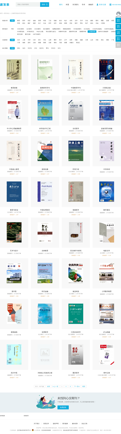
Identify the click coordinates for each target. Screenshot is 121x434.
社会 (44, 23)
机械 (55, 20)
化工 (39, 23)
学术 (83, 4)
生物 (60, 23)
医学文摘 (19, 34)
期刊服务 (65, 423)
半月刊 (30, 48)
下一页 (76, 386)
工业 (50, 20)
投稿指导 (26, 415)
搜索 (43, 4)
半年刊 (53, 48)
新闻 (65, 23)
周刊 (18, 48)
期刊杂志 (6, 13)
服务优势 (75, 423)
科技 (44, 20)
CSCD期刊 (37, 29)
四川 (60, 40)
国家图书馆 (83, 31)
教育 (18, 20)
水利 (71, 20)
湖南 (107, 40)
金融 (34, 20)
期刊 (60, 4)
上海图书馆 (92, 31)
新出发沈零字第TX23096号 (70, 430)
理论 (81, 23)
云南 (34, 42)
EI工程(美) (87, 29)
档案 (102, 20)
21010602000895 (46, 430)
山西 (50, 40)
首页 (1, 13)
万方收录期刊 (77, 29)
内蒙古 (72, 42)
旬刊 (23, 48)
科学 (50, 23)
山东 (91, 40)
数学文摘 (27, 34)
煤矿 (29, 23)
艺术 (81, 20)
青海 (55, 42)
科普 (67, 4)
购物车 (91, 4)
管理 (39, 20)
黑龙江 (78, 42)
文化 (86, 20)
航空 (76, 23)
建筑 (91, 20)
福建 (81, 40)
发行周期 (5, 48)
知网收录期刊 (56, 29)
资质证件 (46, 423)
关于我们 (36, 423)
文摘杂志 (113, 31)
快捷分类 (5, 20)
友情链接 (2, 415)
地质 (34, 23)
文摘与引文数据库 (103, 31)
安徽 (76, 40)
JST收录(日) (30, 31)
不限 (12, 20)
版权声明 (56, 423)
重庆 (55, 40)
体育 (112, 20)
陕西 (44, 42)
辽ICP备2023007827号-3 (23, 430)
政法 (23, 23)
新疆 (65, 42)
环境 (18, 23)
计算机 (103, 23)
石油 (97, 23)
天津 (29, 40)
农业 (60, 20)
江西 (86, 40)
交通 (107, 20)
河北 (44, 40)
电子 (86, 23)
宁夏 (60, 42)
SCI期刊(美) (20, 31)
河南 (97, 40)
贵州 (29, 42)
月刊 (35, 48)
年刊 (59, 48)
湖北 (102, 40)
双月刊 (41, 48)
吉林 (71, 40)
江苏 (34, 40)
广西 (18, 42)
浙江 (39, 40)
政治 (91, 23)
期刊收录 (5, 29)
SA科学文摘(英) (109, 29)
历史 (71, 23)
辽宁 (65, 40)
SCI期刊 (75, 4)
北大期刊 (29, 29)
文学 (76, 20)
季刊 (47, 48)
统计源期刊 (46, 29)
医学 (23, 20)
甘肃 (50, 42)
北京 (18, 40)
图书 (97, 20)
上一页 (56, 386)
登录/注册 (102, 4)
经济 (29, 20)
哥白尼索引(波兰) (51, 31)
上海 (23, 40)
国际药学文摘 (73, 31)
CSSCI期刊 (20, 29)
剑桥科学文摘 (62, 31)
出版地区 (5, 40)
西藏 (39, 42)
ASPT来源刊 (36, 34)
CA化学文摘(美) (97, 29)
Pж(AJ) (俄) (40, 31)
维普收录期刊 (67, 29)
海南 (23, 42)
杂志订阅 (84, 423)
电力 (65, 20)
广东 (112, 40)
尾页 (83, 386)
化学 (55, 23)
